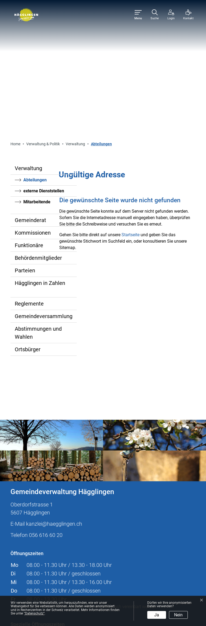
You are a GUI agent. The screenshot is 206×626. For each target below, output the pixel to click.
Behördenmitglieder (38, 136)
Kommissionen (33, 111)
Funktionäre (29, 123)
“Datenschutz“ (34, 613)
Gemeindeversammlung (43, 194)
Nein (178, 614)
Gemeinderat (30, 98)
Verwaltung (28, 46)
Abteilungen (38, 59)
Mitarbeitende (36, 79)
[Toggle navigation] (138, 15)
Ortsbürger (28, 227)
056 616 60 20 (45, 413)
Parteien (25, 148)
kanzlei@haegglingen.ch (54, 402)
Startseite (130, 112)
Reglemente (29, 181)
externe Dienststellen (43, 68)
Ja (156, 614)
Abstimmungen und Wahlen (38, 211)
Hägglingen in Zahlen (40, 161)
